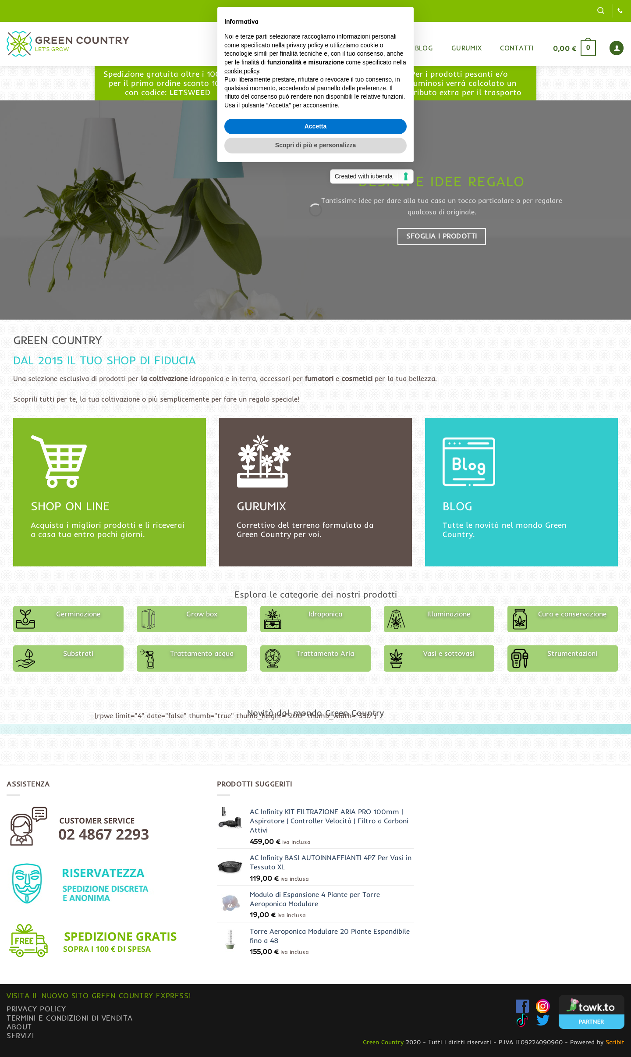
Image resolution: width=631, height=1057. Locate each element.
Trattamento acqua (202, 653)
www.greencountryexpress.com (313, 87)
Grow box (201, 613)
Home (349, 48)
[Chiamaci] (620, 11)
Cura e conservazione (572, 613)
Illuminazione (448, 613)
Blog (424, 47)
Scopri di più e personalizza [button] (315, 589)
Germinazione (78, 613)
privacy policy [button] (305, 488)
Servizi (20, 1035)
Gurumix (466, 47)
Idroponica (325, 613)
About (19, 1026)
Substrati (78, 653)
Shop (387, 47)
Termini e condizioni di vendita (70, 1017)
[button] (600, 10)
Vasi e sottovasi (449, 653)
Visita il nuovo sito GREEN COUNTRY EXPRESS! (99, 995)
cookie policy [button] (241, 514)
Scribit (615, 1042)
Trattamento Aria (325, 653)
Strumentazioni (572, 653)
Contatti (517, 47)
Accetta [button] (316, 569)
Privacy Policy (36, 1008)
